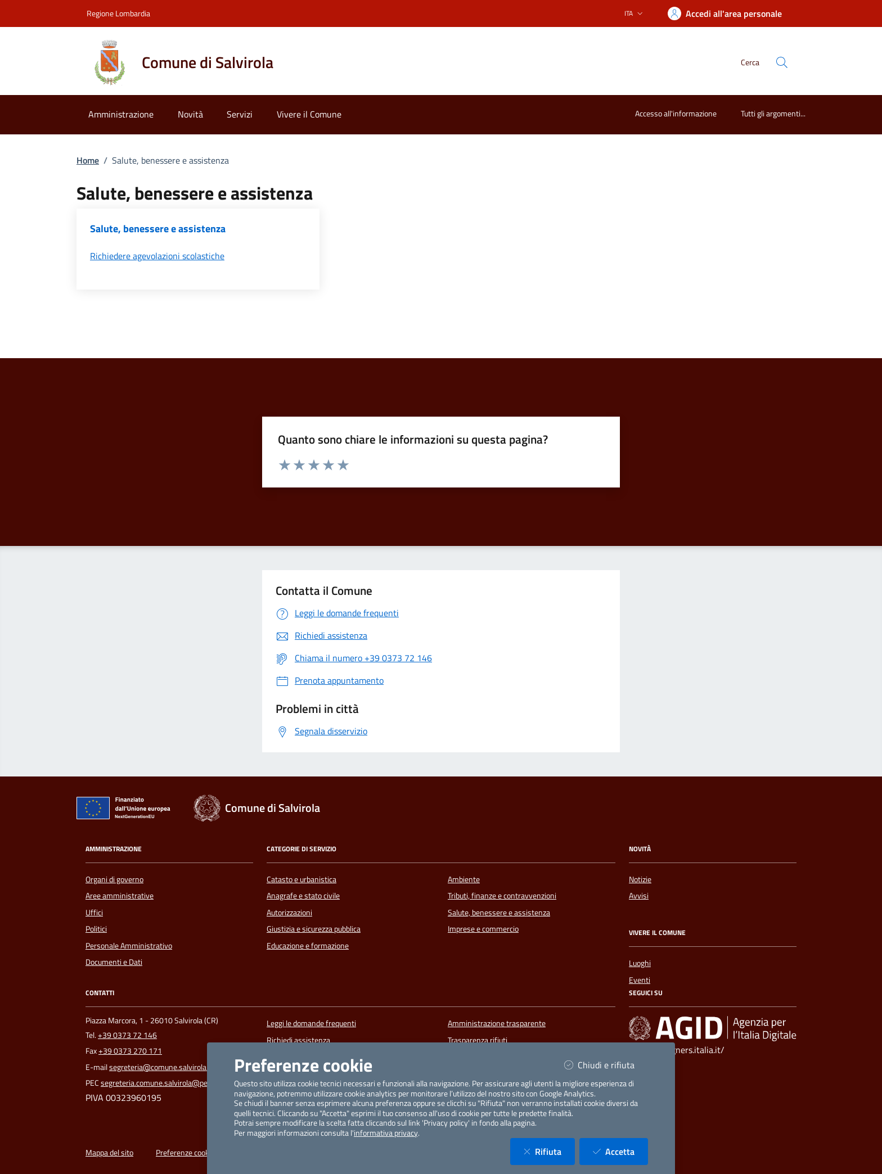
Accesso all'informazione (676, 113)
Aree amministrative (120, 895)
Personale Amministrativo (129, 946)
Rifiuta (549, 1151)
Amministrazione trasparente (497, 1023)
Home (87, 160)
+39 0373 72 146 (127, 1035)
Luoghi (640, 963)
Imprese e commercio (483, 929)
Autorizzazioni (289, 912)
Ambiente (464, 879)
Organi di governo (114, 879)
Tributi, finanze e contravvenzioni (502, 895)
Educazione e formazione (308, 946)
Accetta (620, 1151)
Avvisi (639, 895)
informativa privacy (386, 1133)
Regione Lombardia (118, 13)
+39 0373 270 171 (130, 1051)
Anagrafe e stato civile (303, 895)
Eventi (639, 980)
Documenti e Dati (114, 962)
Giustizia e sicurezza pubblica (314, 929)
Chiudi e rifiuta (606, 1065)
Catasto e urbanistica (301, 879)
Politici (96, 929)
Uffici (94, 912)
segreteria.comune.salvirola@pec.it (159, 1083)
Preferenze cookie (185, 1152)
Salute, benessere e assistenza (499, 912)
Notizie (640, 879)
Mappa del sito (109, 1152)
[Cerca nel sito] (781, 62)
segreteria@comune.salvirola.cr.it (164, 1067)
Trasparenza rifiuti (477, 1040)
